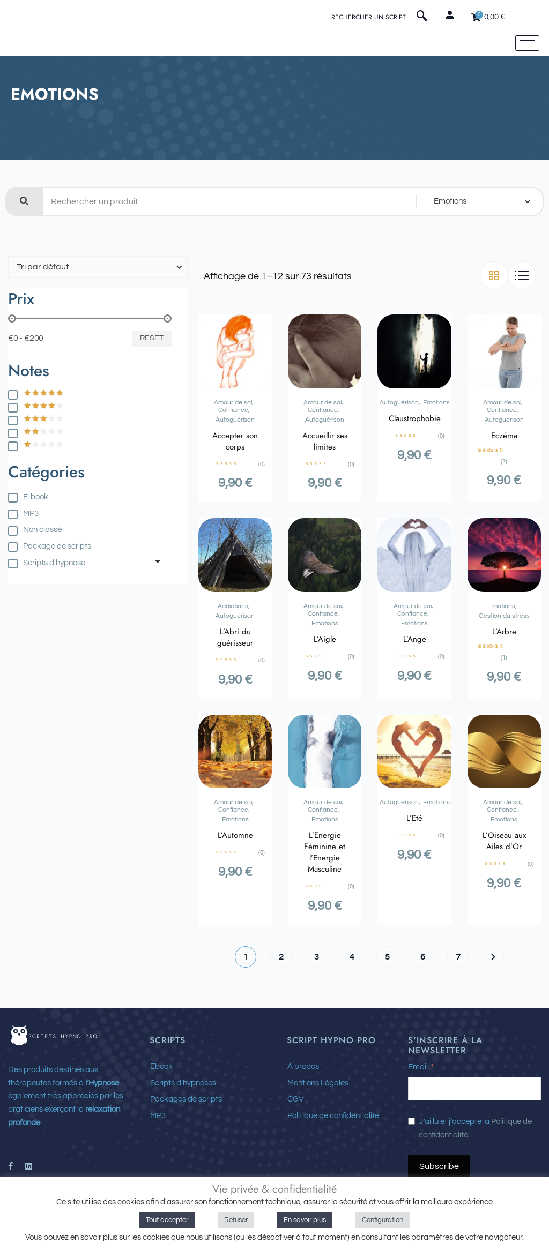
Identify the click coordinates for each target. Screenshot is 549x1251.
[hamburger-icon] (527, 61)
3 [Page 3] (316, 992)
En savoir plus (305, 1220)
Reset (152, 374)
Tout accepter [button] (167, 1220)
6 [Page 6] (422, 992)
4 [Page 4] (352, 992)
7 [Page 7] (458, 992)
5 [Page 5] (387, 992)
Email (418, 1103)
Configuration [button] (382, 1220)
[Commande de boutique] (98, 302)
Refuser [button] (236, 1220)
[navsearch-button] (422, 17)
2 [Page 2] (281, 992)
